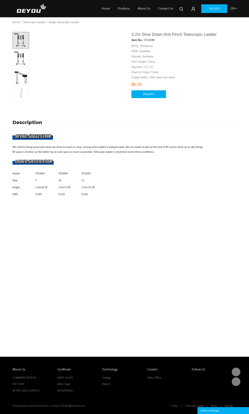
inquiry (214, 8)
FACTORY (18, 384)
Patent (106, 384)
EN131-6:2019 (65, 377)
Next (25, 100)
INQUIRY (148, 94)
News (214, 405)
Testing (106, 377)
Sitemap (229, 405)
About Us (144, 8)
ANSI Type (63, 384)
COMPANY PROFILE (24, 377)
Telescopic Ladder (34, 22)
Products (124, 8)
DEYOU (236, 372)
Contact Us (165, 8)
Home (106, 8)
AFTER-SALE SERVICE (26, 390)
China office (154, 377)
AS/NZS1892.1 (65, 390)
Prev (17, 100)
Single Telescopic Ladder (63, 22)
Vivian (236, 381)
